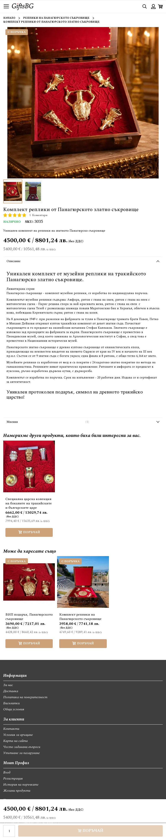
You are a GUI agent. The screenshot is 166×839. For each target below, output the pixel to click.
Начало (9, 18)
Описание (13, 261)
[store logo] (23, 6)
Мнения (47, 422)
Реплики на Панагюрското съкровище (56, 18)
